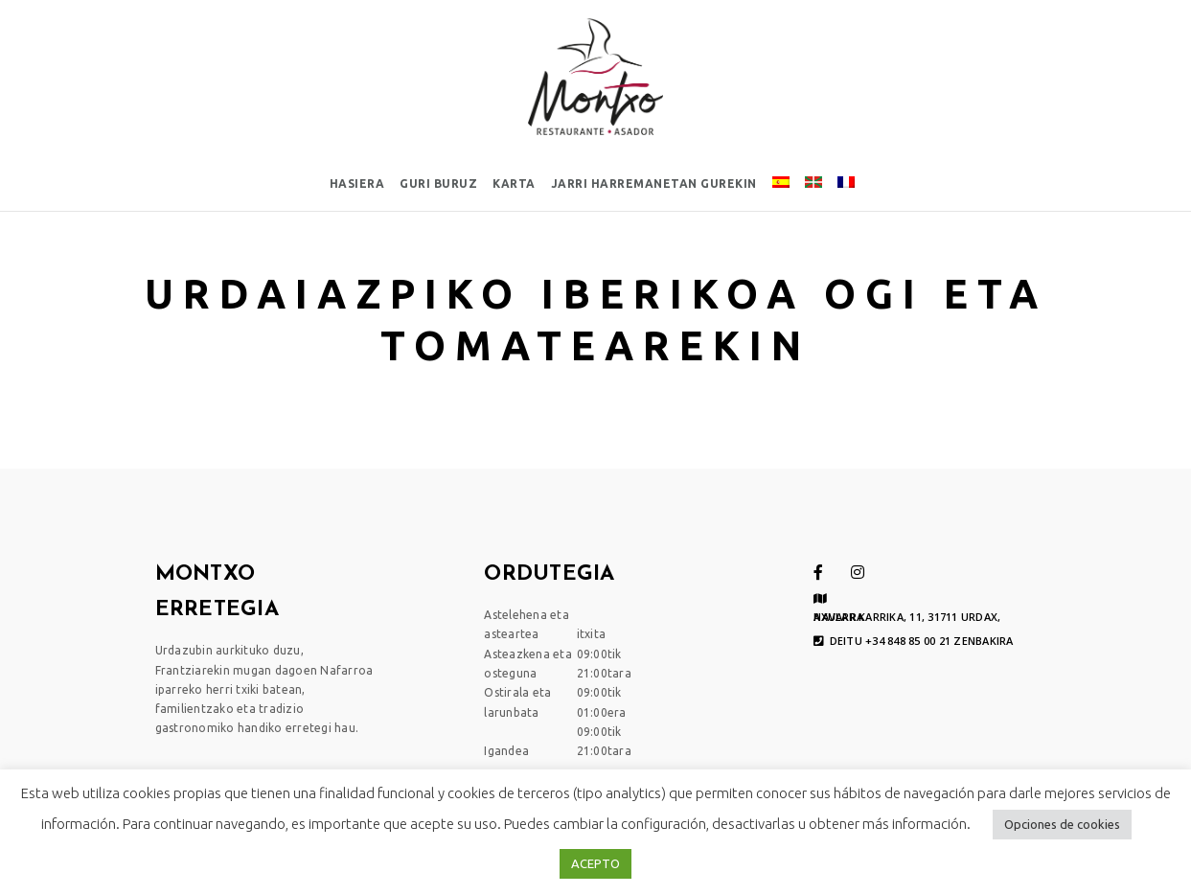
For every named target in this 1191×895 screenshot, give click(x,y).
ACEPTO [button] (595, 863)
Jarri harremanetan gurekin (654, 183)
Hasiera (357, 183)
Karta (514, 183)
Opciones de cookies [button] (1062, 824)
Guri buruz (438, 183)
